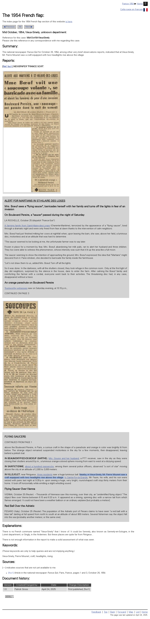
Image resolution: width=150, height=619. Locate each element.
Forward (122, 612)
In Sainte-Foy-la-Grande (76, 478)
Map (131, 612)
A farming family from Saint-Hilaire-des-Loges (27, 226)
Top (106, 612)
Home (140, 4)
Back (112, 612)
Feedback (96, 612)
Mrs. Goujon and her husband (64, 459)
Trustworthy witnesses (16, 288)
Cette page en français (134, 10)
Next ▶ (29, 27)
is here (68, 22)
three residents (44, 475)
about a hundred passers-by (39, 467)
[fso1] (11, 573)
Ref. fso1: (7, 67)
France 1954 (128, 4)
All (20, 27)
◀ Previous (9, 27)
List (137, 612)
